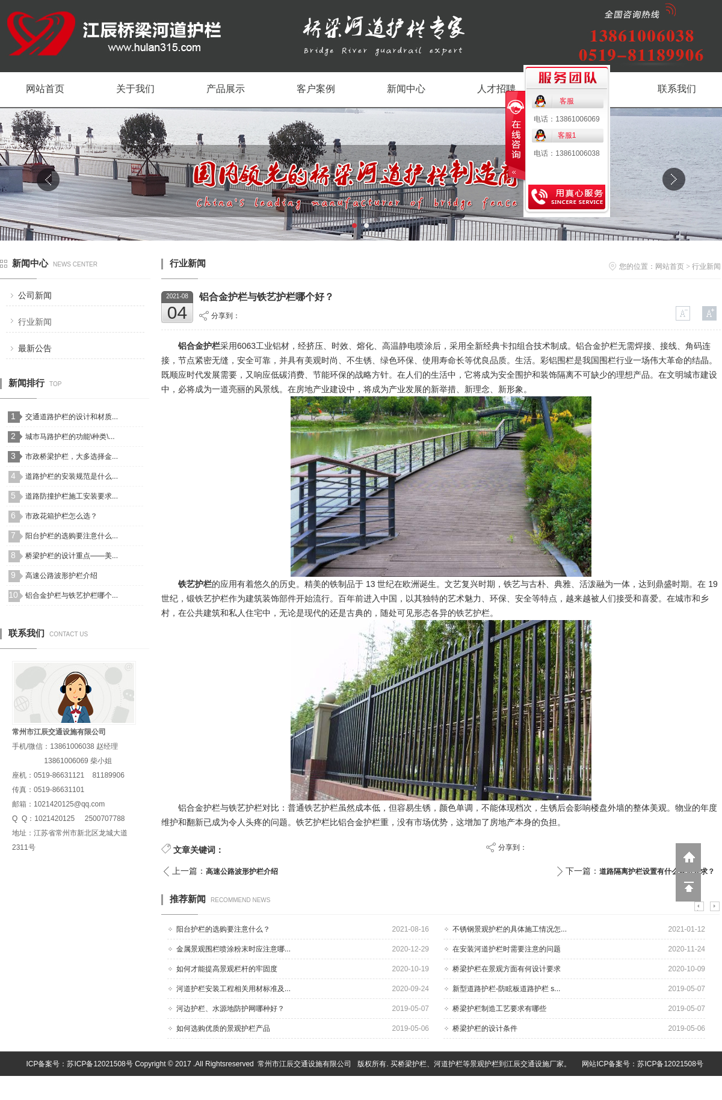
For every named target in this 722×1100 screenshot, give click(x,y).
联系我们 (677, 89)
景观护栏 (484, 1064)
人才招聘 (496, 89)
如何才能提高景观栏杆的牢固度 (226, 969)
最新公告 (35, 348)
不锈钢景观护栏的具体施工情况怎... (509, 929)
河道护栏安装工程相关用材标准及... (233, 989)
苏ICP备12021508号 (99, 1064)
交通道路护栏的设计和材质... (71, 417)
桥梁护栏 (412, 1064)
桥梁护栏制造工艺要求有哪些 (499, 1008)
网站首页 (45, 89)
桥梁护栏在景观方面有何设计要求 (506, 969)
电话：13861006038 (566, 153)
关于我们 (135, 89)
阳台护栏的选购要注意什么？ (223, 929)
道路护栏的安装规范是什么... (71, 476)
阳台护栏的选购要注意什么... (71, 536)
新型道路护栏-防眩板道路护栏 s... (506, 989)
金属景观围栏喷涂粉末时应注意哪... (233, 949)
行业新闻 (35, 322)
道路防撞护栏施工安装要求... (71, 496)
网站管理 (707, 1088)
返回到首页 (688, 857)
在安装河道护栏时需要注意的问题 (506, 949)
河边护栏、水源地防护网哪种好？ (230, 1008)
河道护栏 (448, 1064)
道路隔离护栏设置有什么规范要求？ (657, 871)
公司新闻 (35, 295)
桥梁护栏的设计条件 (484, 1028)
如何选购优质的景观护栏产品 (223, 1028)
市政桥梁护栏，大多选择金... (71, 456)
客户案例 (316, 89)
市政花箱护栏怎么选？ (61, 516)
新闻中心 (406, 89)
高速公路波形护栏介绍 (61, 575)
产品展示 (225, 89)
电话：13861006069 (566, 119)
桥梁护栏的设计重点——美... (71, 556)
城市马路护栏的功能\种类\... (70, 436)
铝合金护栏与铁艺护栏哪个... (71, 595)
